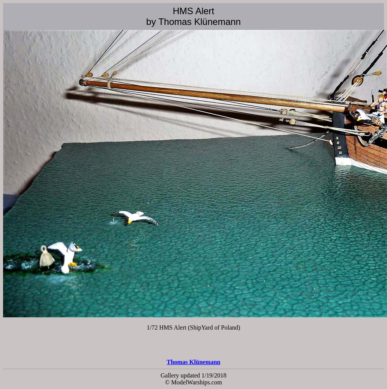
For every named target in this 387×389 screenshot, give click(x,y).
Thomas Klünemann (193, 362)
